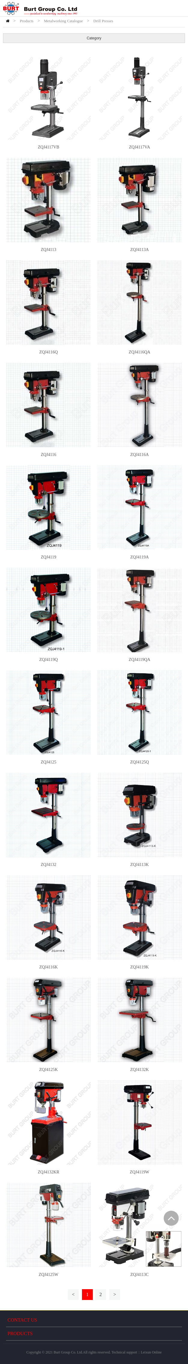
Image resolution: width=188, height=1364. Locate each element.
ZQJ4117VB (48, 147)
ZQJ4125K (48, 1069)
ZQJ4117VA (139, 147)
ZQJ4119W (139, 1172)
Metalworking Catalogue (63, 21)
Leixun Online (151, 1352)
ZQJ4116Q (48, 352)
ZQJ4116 (48, 454)
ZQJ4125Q (139, 762)
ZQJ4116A (139, 454)
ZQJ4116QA (139, 352)
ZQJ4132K (139, 1069)
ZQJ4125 (48, 762)
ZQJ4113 (48, 249)
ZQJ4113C (139, 1274)
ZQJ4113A (139, 249)
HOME (7, 21)
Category (94, 38)
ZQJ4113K (139, 864)
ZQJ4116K (48, 967)
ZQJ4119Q (48, 659)
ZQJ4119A (139, 557)
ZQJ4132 (48, 864)
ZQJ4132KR (48, 1172)
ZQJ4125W (48, 1274)
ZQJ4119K (139, 967)
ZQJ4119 (48, 557)
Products (27, 21)
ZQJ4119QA (139, 659)
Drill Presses (103, 21)
